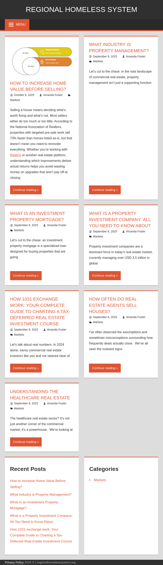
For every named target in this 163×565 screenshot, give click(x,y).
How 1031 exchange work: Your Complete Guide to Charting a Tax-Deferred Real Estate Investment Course (40, 311)
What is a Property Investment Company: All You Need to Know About (120, 219)
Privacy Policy (15, 562)
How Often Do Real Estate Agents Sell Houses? (113, 305)
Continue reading (24, 189)
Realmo (15, 155)
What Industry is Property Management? (41, 494)
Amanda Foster (53, 95)
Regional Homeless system (82, 9)
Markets (15, 100)
